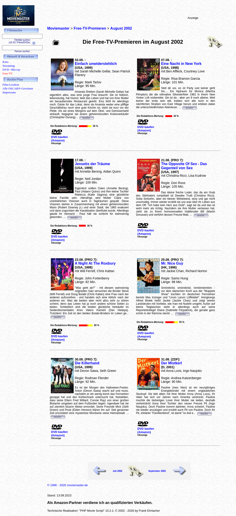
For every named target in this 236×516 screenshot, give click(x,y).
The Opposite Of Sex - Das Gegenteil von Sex (184, 166)
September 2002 (157, 471)
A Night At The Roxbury (95, 263)
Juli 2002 (117, 471)
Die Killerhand (87, 363)
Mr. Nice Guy (172, 263)
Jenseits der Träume (92, 164)
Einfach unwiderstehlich (96, 64)
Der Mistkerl (171, 363)
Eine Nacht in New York (181, 64)
